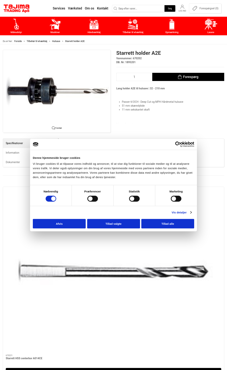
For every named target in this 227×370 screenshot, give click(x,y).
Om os (162, 301)
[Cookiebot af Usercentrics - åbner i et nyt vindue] (178, 144)
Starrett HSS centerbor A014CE (24, 231)
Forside (18, 41)
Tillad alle (167, 223)
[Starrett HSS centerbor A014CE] (29, 207)
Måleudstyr (91, 301)
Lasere (88, 330)
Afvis (59, 223)
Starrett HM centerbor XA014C (136, 231)
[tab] (107, 258)
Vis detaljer (179, 212)
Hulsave (56, 41)
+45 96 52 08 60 (51, 323)
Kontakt (163, 307)
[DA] (17, 8)
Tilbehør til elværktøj (37, 41)
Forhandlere (165, 330)
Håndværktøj (92, 313)
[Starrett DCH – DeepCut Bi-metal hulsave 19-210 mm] (197, 207)
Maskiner (90, 307)
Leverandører (166, 318)
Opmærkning (92, 324)
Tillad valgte (113, 223)
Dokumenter (166, 324)
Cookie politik (166, 336)
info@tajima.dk (51, 327)
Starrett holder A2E (73, 231)
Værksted (164, 313)
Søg (170, 8)
